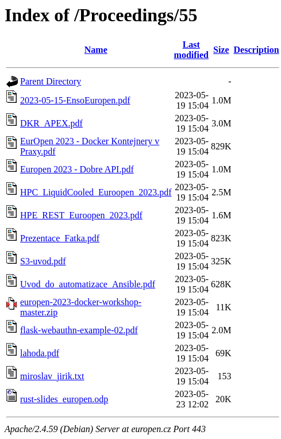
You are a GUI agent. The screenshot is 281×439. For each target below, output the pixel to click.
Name (95, 50)
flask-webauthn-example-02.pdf (79, 330)
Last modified (191, 50)
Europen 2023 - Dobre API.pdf (77, 169)
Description (256, 50)
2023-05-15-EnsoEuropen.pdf (75, 100)
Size (221, 50)
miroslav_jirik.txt (52, 376)
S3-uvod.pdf (43, 261)
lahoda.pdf (39, 353)
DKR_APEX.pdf (51, 123)
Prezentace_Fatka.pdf (59, 238)
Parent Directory (50, 81)
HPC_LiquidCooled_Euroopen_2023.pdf (96, 192)
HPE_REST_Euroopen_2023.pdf (81, 215)
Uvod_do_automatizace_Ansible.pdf (87, 284)
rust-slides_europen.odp (64, 399)
